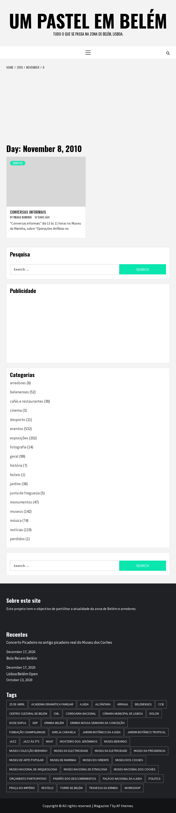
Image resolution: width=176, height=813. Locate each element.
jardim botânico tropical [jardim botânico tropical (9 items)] (146, 732)
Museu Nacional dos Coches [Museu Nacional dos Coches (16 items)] (135, 769)
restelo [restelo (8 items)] (48, 788)
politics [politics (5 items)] (155, 779)
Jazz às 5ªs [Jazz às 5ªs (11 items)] (31, 741)
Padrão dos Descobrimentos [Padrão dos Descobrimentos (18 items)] (74, 779)
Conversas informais (28, 212)
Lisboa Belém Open (22, 673)
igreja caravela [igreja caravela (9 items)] (64, 732)
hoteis (15, 474)
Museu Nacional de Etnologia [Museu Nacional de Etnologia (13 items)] (85, 769)
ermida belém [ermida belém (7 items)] (54, 723)
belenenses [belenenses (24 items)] (143, 704)
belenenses (19, 392)
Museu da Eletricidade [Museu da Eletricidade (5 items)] (111, 751)
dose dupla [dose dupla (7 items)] (17, 723)
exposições (19, 438)
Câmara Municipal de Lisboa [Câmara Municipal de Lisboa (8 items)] (123, 713)
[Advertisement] (88, 104)
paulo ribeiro (22, 217)
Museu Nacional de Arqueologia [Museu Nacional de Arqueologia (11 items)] (33, 769)
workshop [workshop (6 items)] (133, 788)
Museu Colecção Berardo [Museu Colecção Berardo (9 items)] (28, 751)
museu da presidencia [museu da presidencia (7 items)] (149, 751)
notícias (16, 529)
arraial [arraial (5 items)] (122, 704)
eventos (18, 163)
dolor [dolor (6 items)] (154, 713)
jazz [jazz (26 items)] (12, 741)
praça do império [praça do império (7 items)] (22, 788)
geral (14, 456)
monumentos (21, 502)
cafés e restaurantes (26, 401)
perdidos (17, 538)
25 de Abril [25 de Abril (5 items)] (17, 704)
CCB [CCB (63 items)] (161, 704)
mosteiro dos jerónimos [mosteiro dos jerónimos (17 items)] (79, 741)
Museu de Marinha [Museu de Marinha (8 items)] (63, 760)
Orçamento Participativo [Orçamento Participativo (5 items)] (27, 779)
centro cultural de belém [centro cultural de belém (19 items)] (28, 713)
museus (16, 511)
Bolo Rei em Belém (21, 658)
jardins (15, 483)
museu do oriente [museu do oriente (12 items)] (96, 760)
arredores (18, 382)
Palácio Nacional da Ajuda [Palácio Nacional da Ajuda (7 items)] (122, 779)
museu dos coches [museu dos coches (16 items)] (129, 760)
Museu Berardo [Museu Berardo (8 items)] (115, 741)
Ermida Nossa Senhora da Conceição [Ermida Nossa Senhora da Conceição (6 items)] (97, 723)
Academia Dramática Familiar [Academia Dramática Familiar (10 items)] (52, 704)
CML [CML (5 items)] (56, 713)
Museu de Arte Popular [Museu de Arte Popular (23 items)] (26, 760)
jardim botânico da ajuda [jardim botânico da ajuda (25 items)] (101, 732)
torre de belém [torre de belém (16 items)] (71, 788)
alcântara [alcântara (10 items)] (103, 704)
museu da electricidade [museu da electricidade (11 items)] (71, 751)
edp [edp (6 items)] (35, 723)
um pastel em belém (88, 20)
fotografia (18, 447)
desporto (17, 419)
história (16, 465)
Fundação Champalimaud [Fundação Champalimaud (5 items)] (27, 732)
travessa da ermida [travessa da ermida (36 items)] (103, 788)
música (16, 520)
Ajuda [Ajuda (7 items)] (84, 704)
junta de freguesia (25, 493)
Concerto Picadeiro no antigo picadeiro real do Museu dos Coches (59, 642)
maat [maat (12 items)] (49, 741)
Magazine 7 (102, 805)
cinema (16, 410)
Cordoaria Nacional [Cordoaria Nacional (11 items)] (81, 713)
